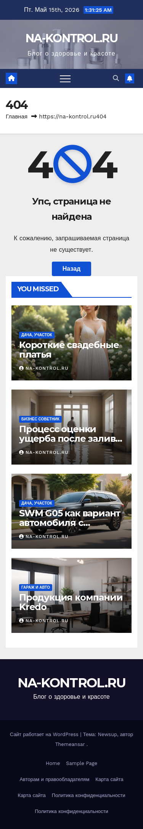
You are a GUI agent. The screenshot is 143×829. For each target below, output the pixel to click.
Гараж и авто (35, 587)
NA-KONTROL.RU (71, 38)
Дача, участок (36, 335)
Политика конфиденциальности (88, 795)
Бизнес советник (40, 419)
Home (53, 763)
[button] (116, 78)
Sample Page (81, 763)
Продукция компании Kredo (70, 602)
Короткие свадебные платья (69, 349)
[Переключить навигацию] (65, 78)
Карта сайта (109, 779)
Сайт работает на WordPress (45, 734)
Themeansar (70, 744)
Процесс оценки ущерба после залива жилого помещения (69, 438)
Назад (71, 268)
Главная (16, 116)
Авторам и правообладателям (54, 779)
